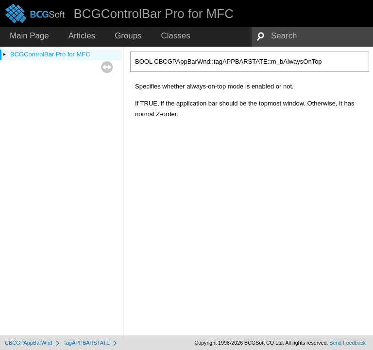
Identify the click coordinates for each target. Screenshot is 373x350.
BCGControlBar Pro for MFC (50, 54)
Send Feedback (347, 343)
